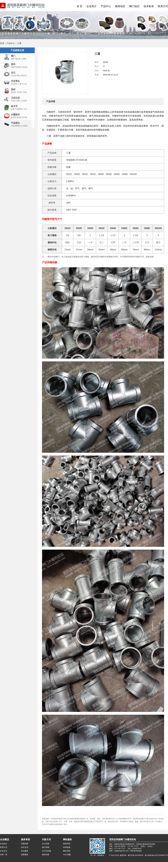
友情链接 (66, 847)
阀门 (13, 56)
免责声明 (66, 844)
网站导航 (66, 851)
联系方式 (163, 6)
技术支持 (24, 847)
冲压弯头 (15, 81)
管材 (13, 89)
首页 (2, 43)
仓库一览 (3, 854)
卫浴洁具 (15, 98)
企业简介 (92, 6)
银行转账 (45, 847)
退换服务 (24, 854)
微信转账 (45, 854)
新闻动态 (120, 6)
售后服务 (24, 851)
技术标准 (149, 6)
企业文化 (3, 851)
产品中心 (106, 6)
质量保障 (24, 844)
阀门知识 (134, 6)
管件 (13, 64)
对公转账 (45, 844)
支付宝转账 (46, 851)
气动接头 (15, 123)
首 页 (79, 6)
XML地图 (67, 854)
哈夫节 (14, 106)
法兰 (13, 72)
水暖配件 (15, 114)
